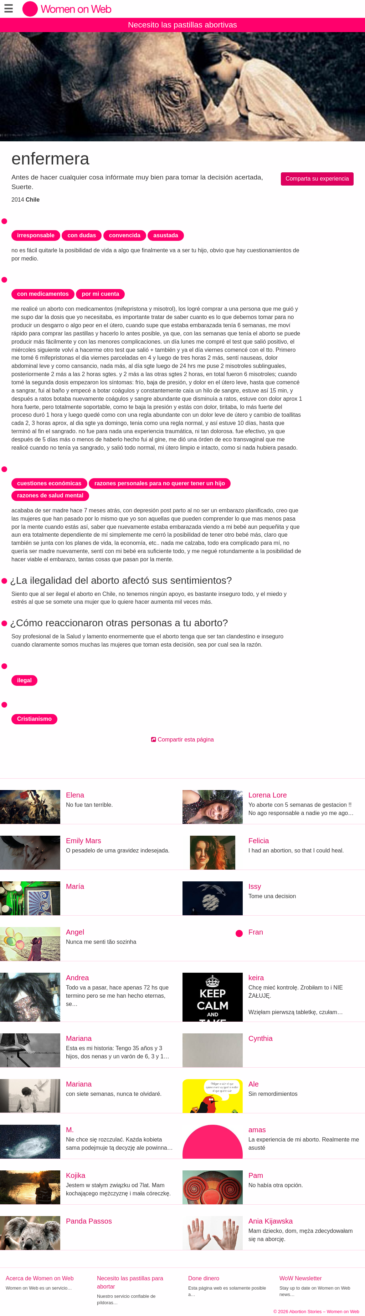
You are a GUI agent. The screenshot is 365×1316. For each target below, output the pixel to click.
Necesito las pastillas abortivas (182, 24)
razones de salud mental (50, 495)
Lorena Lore (267, 795)
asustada (165, 235)
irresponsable (36, 235)
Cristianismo (34, 719)
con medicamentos (43, 294)
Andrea (77, 978)
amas (257, 1130)
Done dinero (203, 1278)
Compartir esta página (182, 740)
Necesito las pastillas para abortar (130, 1282)
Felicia (258, 841)
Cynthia (260, 1038)
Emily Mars (83, 841)
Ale (253, 1084)
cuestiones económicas (49, 483)
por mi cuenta (100, 294)
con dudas (81, 235)
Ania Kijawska (270, 1221)
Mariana (79, 1038)
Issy (254, 886)
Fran (255, 932)
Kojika (75, 1175)
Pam (255, 1175)
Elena (75, 795)
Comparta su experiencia (317, 179)
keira (256, 978)
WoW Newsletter (300, 1278)
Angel (75, 932)
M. (70, 1130)
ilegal (24, 680)
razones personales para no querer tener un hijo (159, 483)
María (75, 886)
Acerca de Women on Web (40, 1278)
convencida (124, 235)
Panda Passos (89, 1221)
